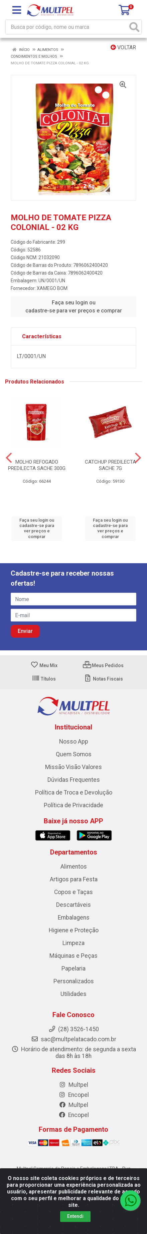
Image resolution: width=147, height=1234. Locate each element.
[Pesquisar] (134, 27)
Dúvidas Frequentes (73, 779)
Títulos (44, 679)
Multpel (73, 1084)
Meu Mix (43, 665)
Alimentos (73, 866)
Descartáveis (73, 904)
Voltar (123, 47)
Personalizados (73, 981)
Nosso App (73, 741)
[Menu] (17, 10)
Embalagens (74, 917)
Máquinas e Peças (73, 955)
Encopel (73, 1095)
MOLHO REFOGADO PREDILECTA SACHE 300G (36, 465)
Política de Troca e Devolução (73, 792)
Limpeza (73, 943)
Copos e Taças (73, 892)
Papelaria (73, 968)
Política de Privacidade (73, 805)
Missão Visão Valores (73, 767)
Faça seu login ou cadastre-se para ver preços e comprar (73, 306)
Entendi (75, 1216)
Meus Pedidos (103, 665)
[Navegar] (9, 458)
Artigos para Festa (74, 879)
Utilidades (73, 994)
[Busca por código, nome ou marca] (67, 27)
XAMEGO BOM (52, 288)
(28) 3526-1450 (73, 1029)
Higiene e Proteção (74, 930)
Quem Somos (74, 754)
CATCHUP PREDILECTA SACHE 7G (110, 465)
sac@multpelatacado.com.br (73, 1039)
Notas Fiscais (103, 679)
